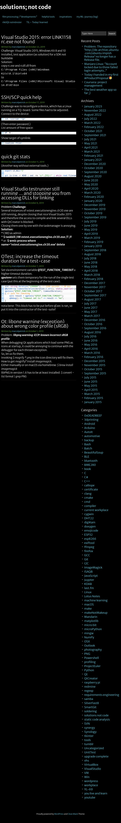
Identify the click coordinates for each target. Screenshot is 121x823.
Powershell (91, 658)
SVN (87, 723)
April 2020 (91, 188)
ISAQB (88, 571)
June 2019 (91, 225)
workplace (91, 785)
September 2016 (95, 328)
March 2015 (92, 394)
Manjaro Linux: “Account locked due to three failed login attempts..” (101, 67)
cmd (87, 502)
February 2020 (94, 197)
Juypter (89, 580)
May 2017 (90, 312)
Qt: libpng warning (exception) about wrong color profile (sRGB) (34, 324)
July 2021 (90, 139)
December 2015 (94, 361)
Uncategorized (94, 748)
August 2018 (92, 254)
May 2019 (90, 229)
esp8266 (90, 539)
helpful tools (48, 16)
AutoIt (88, 432)
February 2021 (93, 155)
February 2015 (93, 398)
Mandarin (90, 617)
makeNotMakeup (96, 612)
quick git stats (15, 157)
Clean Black (73, 814)
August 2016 (92, 332)
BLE (86, 456)
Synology (90, 732)
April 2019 (91, 234)
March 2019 (92, 238)
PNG (87, 654)
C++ (87, 481)
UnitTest (90, 752)
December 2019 (94, 205)
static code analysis (97, 719)
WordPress (59, 814)
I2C (86, 563)
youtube (89, 797)
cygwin (89, 514)
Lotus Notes (92, 596)
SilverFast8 (91, 703)
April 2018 (91, 270)
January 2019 (93, 246)
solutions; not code (25, 7)
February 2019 (93, 242)
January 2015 (93, 402)
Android (89, 424)
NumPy (89, 637)
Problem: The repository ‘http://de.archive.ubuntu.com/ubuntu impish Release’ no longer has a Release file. (101, 53)
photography (93, 649)
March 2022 (92, 123)
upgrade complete (96, 756)
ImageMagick (93, 567)
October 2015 (93, 369)
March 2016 (92, 353)
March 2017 (92, 316)
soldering (90, 711)
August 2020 (93, 176)
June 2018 (91, 262)
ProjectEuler (92, 666)
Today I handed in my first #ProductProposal (101, 76)
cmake (88, 497)
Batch (88, 448)
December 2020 (95, 164)
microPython (93, 629)
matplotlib (91, 621)
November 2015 (94, 365)
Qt (86, 674)
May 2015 (90, 385)
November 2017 (94, 287)
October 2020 (93, 168)
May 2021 (90, 143)
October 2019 (93, 213)
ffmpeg (89, 547)
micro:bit (90, 625)
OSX (87, 641)
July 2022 (90, 119)
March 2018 (92, 275)
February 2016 (93, 357)
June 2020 (91, 180)
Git (86, 559)
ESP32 (88, 534)
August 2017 (92, 299)
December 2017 (94, 283)
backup (89, 440)
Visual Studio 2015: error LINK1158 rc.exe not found (36, 39)
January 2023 (93, 106)
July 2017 (90, 303)
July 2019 (90, 221)
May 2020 (91, 184)
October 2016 (93, 324)
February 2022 (94, 127)
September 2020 (95, 172)
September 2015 (95, 373)
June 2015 (90, 381)
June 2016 (91, 340)
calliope (89, 485)
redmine (90, 686)
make (88, 608)
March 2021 (92, 151)
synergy (89, 727)
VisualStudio (92, 769)
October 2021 (93, 131)
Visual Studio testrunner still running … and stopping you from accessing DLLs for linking (36, 193)
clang (88, 493)
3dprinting (91, 419)
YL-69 (88, 789)
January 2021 (93, 160)
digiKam (89, 522)
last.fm (89, 588)
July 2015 (90, 377)
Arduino (89, 428)
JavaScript (91, 576)
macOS (89, 604)
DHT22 (89, 518)
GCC (87, 555)
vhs (86, 760)
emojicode (91, 530)
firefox (88, 551)
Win (86, 777)
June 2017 (91, 307)
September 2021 (95, 135)
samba (88, 699)
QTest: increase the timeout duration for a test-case (30, 259)
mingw (89, 633)
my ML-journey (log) (87, 16)
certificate (91, 489)
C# (86, 477)
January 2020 (93, 201)
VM (86, 773)
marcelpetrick (18, 46)
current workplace (96, 510)
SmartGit (90, 707)
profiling (90, 662)
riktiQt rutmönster (12, 22)
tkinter (89, 736)
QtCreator (91, 678)
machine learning (96, 600)
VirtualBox (91, 764)
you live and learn (95, 793)
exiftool (89, 543)
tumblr (89, 744)
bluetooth (91, 461)
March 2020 (92, 192)
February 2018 (93, 279)
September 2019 (95, 217)
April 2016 (91, 349)
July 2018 (90, 258)
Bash (87, 444)
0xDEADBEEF (93, 415)
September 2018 (95, 250)
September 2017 (95, 295)
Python (89, 670)
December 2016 (94, 320)
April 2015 (91, 390)
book (87, 469)
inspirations (65, 16)
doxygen (90, 526)
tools (87, 740)
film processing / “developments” (19, 16)
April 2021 (91, 147)
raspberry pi (92, 682)
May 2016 (90, 344)
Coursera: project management (95, 83)
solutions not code (96, 715)
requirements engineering (101, 695)
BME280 (90, 465)
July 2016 (90, 336)
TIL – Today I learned (37, 22)
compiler (90, 506)
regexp (88, 691)
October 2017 (93, 291)
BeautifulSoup (93, 452)
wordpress (91, 781)
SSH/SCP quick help (21, 97)
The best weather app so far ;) (100, 91)
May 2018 (90, 266)
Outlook (89, 645)
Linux (88, 592)
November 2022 (95, 110)
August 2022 (92, 114)
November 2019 (95, 209)
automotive (92, 436)
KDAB (88, 584)
